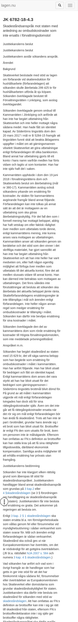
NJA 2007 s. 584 (57, 461)
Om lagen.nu (11, 615)
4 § (5, 414)
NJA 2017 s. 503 (13, 570)
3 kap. (56, 409)
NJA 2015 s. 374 (62, 565)
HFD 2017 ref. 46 (15, 540)
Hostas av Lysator (39, 620)
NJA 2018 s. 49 (40, 570)
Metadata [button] (12, 590)
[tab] (39, 590)
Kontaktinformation (61, 615)
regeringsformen (13, 561)
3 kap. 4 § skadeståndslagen (32, 466)
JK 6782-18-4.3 (37, 606)
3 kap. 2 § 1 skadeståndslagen (31, 432)
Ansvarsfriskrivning (34, 615)
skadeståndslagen (18, 414)
